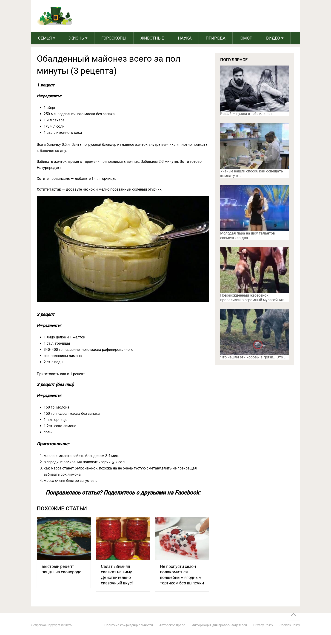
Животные (152, 38)
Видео (273, 38)
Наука (185, 38)
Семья (45, 38)
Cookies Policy (290, 625)
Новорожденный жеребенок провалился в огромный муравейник (252, 297)
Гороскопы (113, 38)
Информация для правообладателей (219, 625)
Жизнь (76, 38)
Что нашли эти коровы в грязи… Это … (253, 357)
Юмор (246, 38)
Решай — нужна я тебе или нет (246, 114)
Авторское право (172, 625)
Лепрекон (38, 625)
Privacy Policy (263, 625)
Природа (215, 38)
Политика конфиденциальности (128, 625)
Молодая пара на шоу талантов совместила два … (247, 235)
